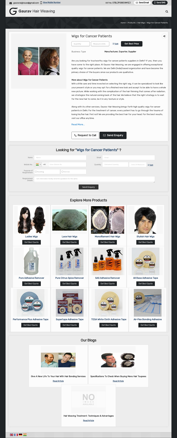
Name (30, 157)
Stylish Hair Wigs (145, 236)
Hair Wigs (141, 23)
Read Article (58, 381)
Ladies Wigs (31, 236)
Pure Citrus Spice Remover (69, 278)
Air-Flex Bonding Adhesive (148, 319)
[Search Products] (166, 11)
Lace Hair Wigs (69, 236)
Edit (115, 44)
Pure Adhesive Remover (31, 278)
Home (123, 23)
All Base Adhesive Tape (145, 278)
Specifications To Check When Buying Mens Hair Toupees (118, 376)
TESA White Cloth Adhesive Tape (108, 319)
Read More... (78, 124)
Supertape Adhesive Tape (69, 319)
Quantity (97, 164)
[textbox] (100, 43)
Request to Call (85, 135)
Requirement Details (28, 179)
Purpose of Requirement (28, 172)
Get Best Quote (31, 242)
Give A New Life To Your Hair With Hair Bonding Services (58, 376)
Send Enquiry (113, 135)
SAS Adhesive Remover (107, 278)
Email (99, 157)
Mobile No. (28, 164)
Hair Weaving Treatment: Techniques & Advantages (88, 416)
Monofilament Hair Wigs (107, 236)
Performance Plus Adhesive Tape (30, 319)
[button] (52, 2)
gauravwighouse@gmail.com (26, 3)
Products (132, 23)
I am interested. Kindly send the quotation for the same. (94, 179)
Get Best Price (132, 44)
